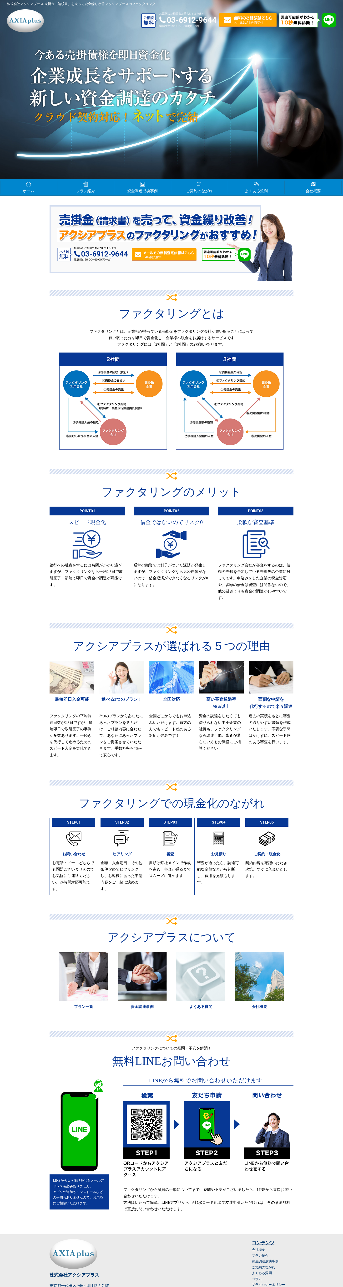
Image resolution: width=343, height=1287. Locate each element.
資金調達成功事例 (142, 187)
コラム (257, 1279)
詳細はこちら (83, 982)
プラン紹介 (85, 187)
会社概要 (313, 187)
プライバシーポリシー (268, 1285)
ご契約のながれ (199, 187)
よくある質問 (256, 187)
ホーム (28, 187)
